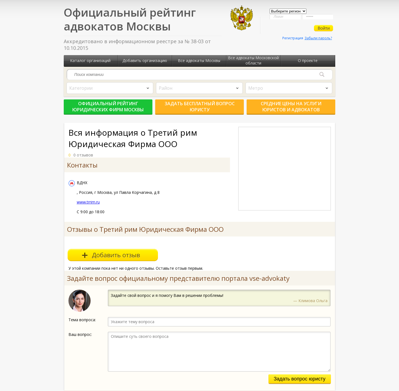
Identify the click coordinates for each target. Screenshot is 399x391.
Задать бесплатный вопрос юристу (200, 107)
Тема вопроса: (82, 319)
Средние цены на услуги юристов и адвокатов (291, 107)
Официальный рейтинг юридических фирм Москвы (108, 107)
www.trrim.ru (88, 202)
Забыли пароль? (318, 38)
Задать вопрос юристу (300, 379)
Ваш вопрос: (80, 334)
